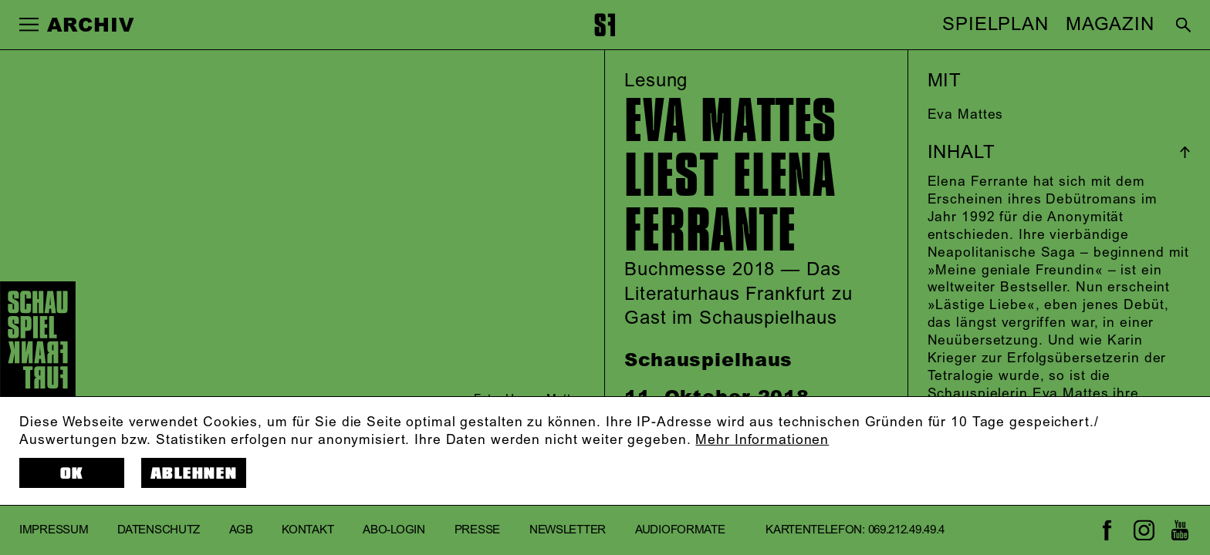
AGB (240, 530)
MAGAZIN (1110, 24)
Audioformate (680, 530)
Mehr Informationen (762, 440)
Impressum (53, 530)
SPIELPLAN (995, 24)
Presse (477, 530)
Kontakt (307, 530)
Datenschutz (158, 530)
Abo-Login (393, 530)
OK (72, 474)
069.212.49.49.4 (906, 530)
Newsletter (567, 530)
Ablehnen (193, 474)
